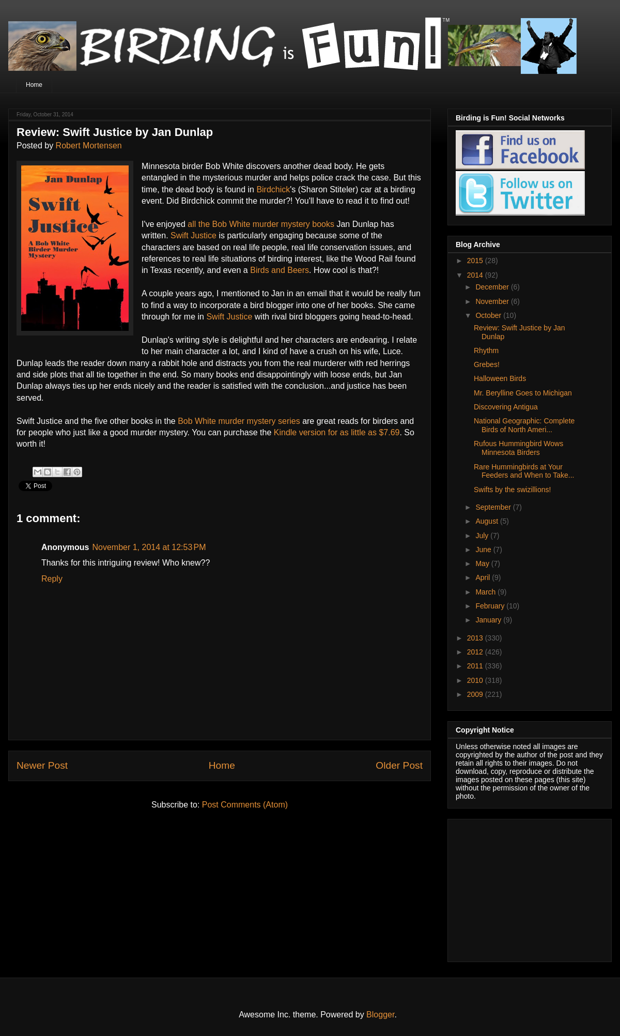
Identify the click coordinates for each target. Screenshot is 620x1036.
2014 (476, 275)
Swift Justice (193, 235)
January (489, 620)
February (490, 606)
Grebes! (487, 364)
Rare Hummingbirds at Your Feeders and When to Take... (524, 471)
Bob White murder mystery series (239, 421)
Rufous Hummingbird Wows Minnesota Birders (518, 447)
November (492, 301)
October (489, 315)
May (483, 563)
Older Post (399, 765)
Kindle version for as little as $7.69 (337, 432)
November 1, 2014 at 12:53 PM (149, 547)
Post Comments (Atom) (245, 804)
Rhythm (486, 350)
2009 (476, 694)
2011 (476, 666)
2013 (476, 638)
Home (34, 84)
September (494, 507)
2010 (476, 680)
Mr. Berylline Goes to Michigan (523, 393)
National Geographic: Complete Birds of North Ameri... (524, 425)
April (483, 577)
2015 (476, 260)
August (487, 521)
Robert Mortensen (89, 145)
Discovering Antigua (506, 407)
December (492, 287)
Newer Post (42, 765)
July (482, 535)
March (486, 592)
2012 (476, 652)
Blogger (380, 1014)
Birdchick (273, 189)
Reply (52, 578)
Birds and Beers (279, 270)
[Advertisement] (520, 887)
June (484, 549)
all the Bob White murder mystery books (261, 224)
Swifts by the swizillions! (512, 489)
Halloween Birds (500, 378)
